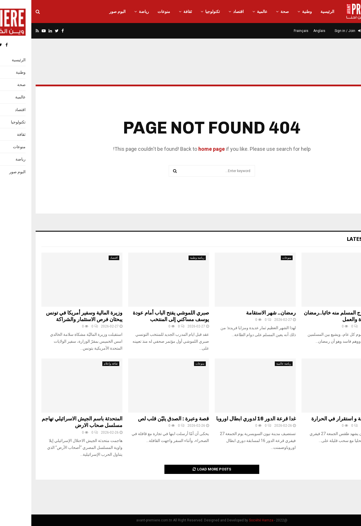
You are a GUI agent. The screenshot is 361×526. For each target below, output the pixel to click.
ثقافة (156, 11)
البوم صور (86, 11)
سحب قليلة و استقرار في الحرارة (315, 419)
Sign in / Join (316, 31)
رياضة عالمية (252, 363)
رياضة (112, 11)
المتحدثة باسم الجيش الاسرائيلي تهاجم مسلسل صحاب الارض (50, 422)
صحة (253, 11)
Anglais (288, 31)
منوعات (132, 11)
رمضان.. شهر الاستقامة (239, 313)
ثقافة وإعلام (79, 363)
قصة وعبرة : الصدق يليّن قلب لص (142, 419)
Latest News (333, 239)
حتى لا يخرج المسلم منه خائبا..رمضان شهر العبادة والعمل (311, 316)
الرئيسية (296, 11)
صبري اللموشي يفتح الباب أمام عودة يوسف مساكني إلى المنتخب (139, 316)
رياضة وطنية (166, 257)
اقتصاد (207, 11)
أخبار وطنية (339, 363)
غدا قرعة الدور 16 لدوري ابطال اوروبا (224, 419)
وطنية (276, 11)
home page (180, 149)
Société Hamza (230, 520)
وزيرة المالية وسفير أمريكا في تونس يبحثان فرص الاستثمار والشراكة (53, 316)
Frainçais (269, 31)
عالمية (231, 11)
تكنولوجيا (181, 11)
